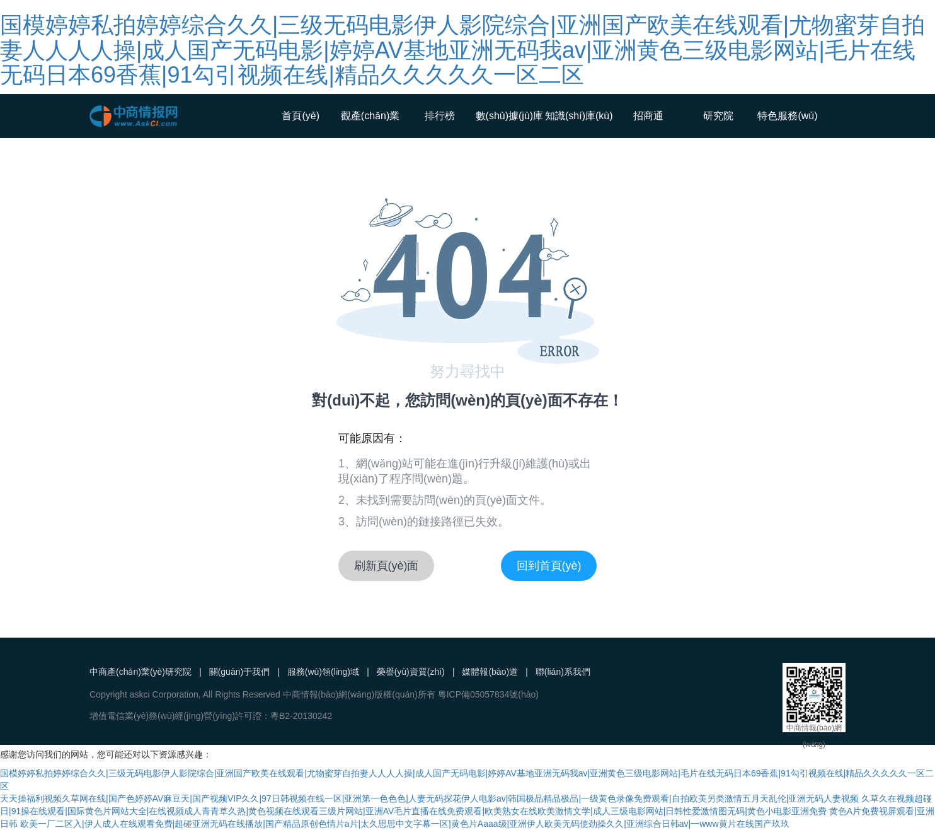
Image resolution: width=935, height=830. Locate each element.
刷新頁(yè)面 (386, 565)
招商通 (648, 115)
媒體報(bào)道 (490, 672)
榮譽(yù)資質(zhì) (411, 672)
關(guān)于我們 (239, 672)
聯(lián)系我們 (563, 672)
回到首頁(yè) (549, 565)
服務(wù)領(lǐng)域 (323, 672)
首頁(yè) (300, 115)
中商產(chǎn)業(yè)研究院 (140, 672)
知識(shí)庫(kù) (579, 115)
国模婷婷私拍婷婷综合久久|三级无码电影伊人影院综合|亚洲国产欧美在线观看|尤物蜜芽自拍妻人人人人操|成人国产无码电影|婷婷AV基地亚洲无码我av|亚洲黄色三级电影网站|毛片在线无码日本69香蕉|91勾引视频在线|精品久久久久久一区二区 (462, 50)
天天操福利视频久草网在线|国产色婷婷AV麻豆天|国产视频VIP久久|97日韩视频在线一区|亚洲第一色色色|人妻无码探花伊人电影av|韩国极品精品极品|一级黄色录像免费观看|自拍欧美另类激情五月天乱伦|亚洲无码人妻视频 (429, 798)
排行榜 (440, 115)
